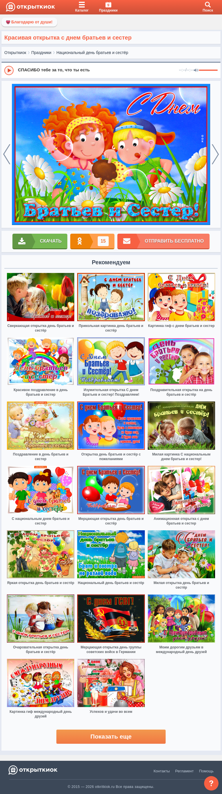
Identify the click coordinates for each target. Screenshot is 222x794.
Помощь (206, 771)
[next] (215, 154)
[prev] (6, 154)
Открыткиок (15, 52)
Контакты (161, 771)
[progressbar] (208, 70)
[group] (111, 70)
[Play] (9, 70)
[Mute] (196, 70)
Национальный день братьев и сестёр (92, 52)
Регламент (184, 771)
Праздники (41, 52)
